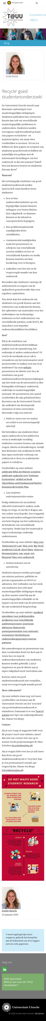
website (27, 367)
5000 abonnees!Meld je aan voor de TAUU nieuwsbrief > (18, 982)
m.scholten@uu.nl (22, 745)
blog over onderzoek (23, 557)
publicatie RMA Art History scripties (21, 471)
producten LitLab (11, 549)
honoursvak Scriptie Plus (15, 487)
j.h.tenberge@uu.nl (12, 770)
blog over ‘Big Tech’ (33, 546)
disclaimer (39, 1013)
